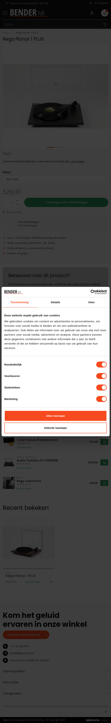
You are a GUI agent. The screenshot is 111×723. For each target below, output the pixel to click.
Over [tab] (91, 302)
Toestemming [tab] (19, 302)
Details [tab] (55, 302)
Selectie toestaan (55, 427)
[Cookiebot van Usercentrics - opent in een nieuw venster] (90, 291)
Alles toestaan (55, 415)
